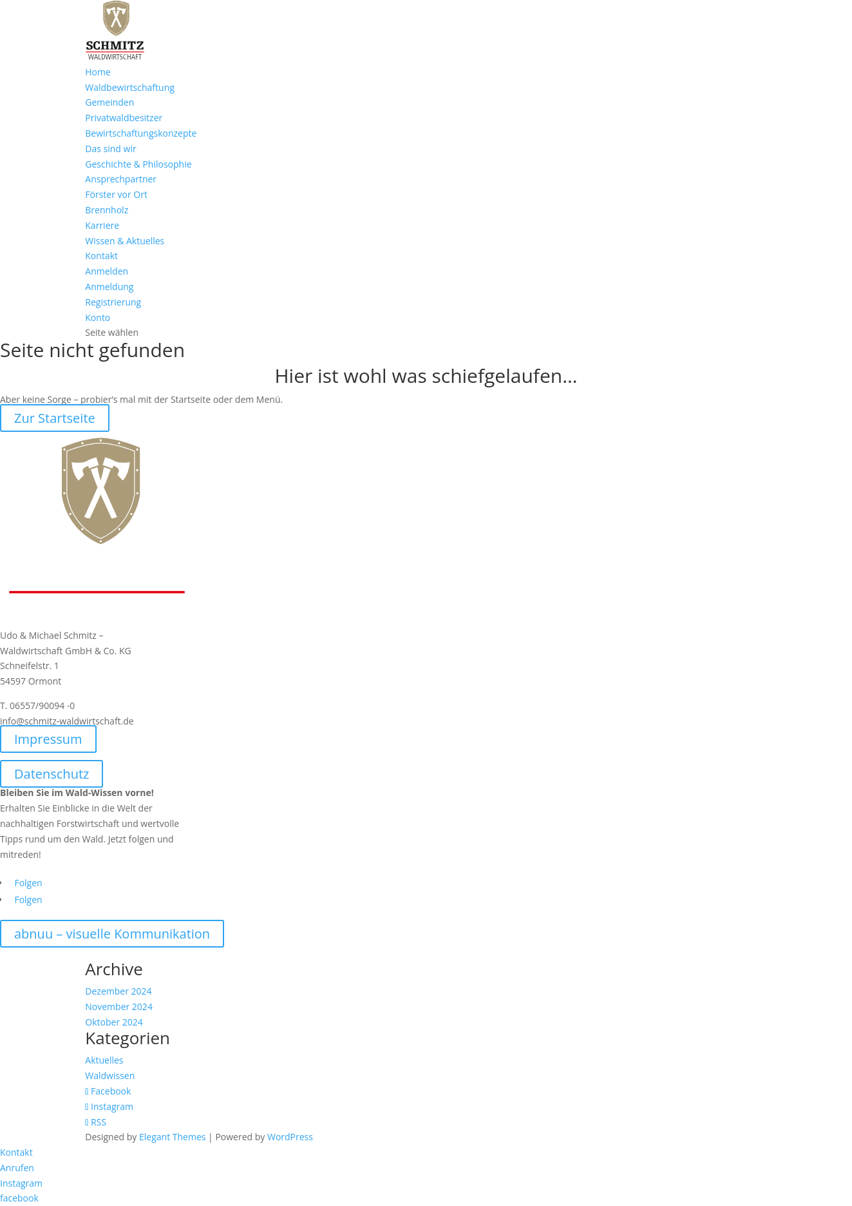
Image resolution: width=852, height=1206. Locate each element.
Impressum (48, 739)
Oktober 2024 (113, 1022)
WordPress (290, 1137)
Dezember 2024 (118, 991)
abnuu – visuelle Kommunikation (112, 933)
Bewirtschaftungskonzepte (140, 133)
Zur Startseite (54, 418)
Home (98, 72)
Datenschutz (51, 774)
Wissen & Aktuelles (124, 241)
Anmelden (106, 271)
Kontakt (101, 255)
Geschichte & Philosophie (138, 164)
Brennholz (106, 210)
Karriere (102, 225)
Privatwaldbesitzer (123, 118)
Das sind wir (110, 148)
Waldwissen (110, 1075)
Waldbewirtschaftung (130, 87)
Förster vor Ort (116, 194)
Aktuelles (104, 1060)
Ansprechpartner (120, 179)
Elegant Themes (172, 1137)
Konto (97, 317)
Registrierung (113, 302)
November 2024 (119, 1006)
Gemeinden (109, 102)
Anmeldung (109, 286)
